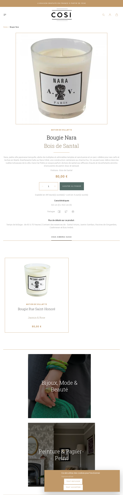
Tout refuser (89, 485)
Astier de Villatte (61, 134)
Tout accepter (108, 485)
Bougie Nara (14, 26)
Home (5, 26)
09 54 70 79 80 (43, 463)
